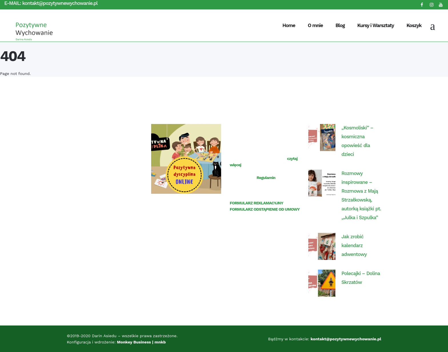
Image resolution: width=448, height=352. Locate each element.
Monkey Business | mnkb (142, 342)
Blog (340, 25)
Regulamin (266, 177)
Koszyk (414, 25)
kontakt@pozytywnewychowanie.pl (59, 3)
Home (289, 25)
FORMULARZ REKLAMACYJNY (256, 203)
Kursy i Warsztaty (375, 25)
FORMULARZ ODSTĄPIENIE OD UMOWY (265, 209)
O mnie (315, 25)
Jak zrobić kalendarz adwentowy (354, 245)
